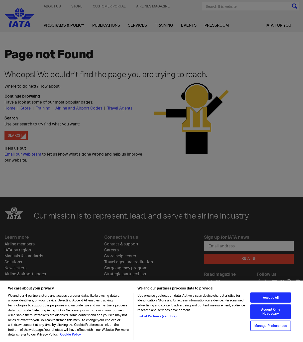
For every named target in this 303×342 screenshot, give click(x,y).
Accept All (271, 299)
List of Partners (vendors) (157, 318)
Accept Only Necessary (270, 313)
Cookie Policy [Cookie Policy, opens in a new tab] (70, 336)
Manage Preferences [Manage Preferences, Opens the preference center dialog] (270, 327)
